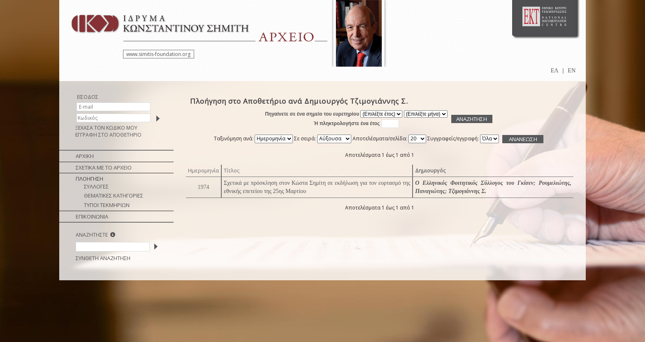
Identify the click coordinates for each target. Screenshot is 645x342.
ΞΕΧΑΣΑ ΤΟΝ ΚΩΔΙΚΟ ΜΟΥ (106, 127)
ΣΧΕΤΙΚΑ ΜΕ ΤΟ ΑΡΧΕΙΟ (104, 167)
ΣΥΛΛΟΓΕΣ (96, 186)
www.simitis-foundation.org (158, 54)
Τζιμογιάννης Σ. (467, 191)
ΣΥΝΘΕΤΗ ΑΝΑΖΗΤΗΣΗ (103, 258)
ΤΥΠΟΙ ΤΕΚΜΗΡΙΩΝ (107, 205)
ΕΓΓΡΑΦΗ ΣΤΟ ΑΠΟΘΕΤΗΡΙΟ (108, 134)
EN (571, 70)
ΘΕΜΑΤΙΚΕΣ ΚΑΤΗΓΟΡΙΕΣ (113, 195)
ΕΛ (555, 70)
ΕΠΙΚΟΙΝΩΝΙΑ (92, 216)
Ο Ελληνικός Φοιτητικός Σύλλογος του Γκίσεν (474, 183)
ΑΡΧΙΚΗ (85, 156)
